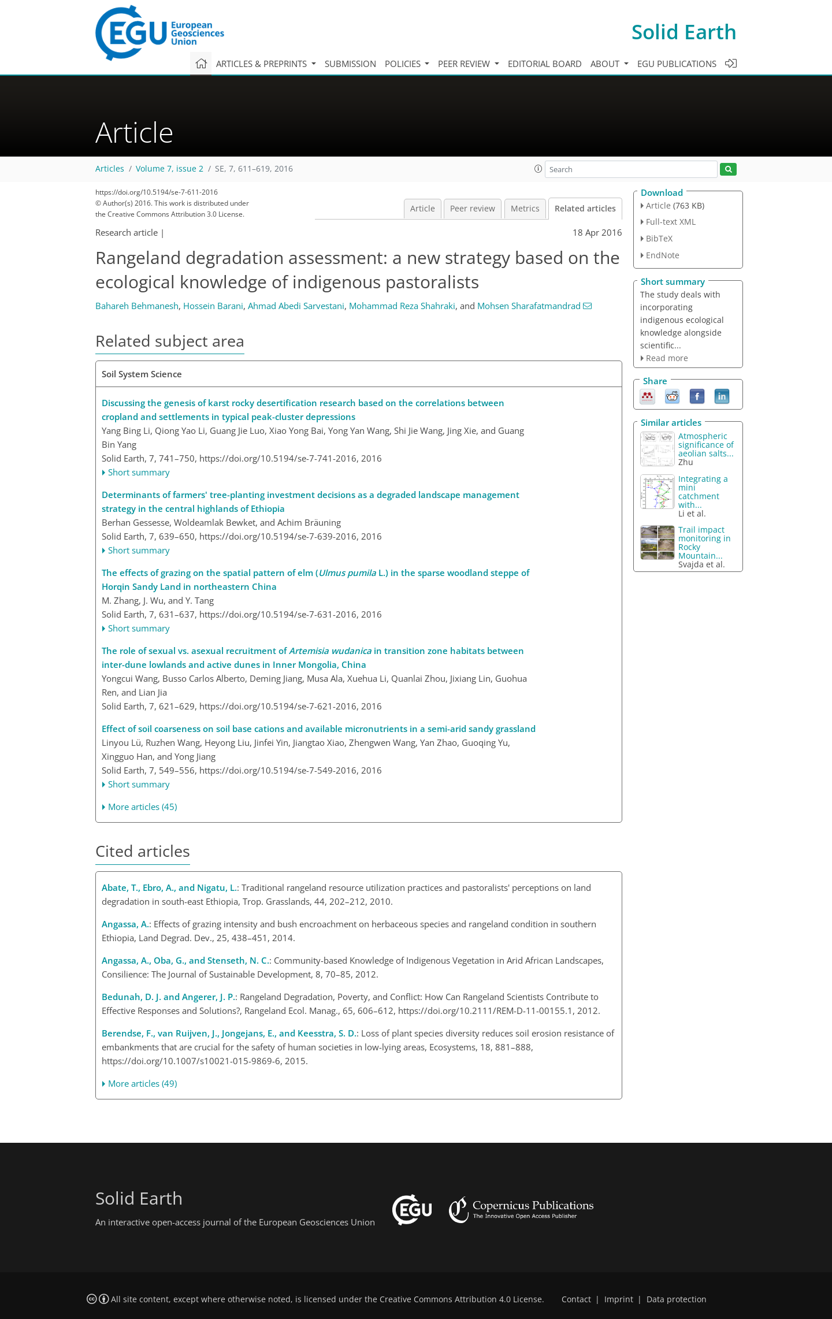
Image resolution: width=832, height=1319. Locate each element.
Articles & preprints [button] (262, 63)
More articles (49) (142, 1083)
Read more (667, 357)
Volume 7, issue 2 (169, 169)
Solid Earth (684, 31)
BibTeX (659, 238)
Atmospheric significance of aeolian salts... (706, 444)
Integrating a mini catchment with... (703, 491)
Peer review (472, 208)
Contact (576, 1299)
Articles (109, 169)
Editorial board (545, 63)
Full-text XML (671, 221)
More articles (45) (142, 806)
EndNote (662, 255)
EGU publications (676, 63)
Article (422, 208)
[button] (538, 169)
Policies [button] (404, 63)
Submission (350, 63)
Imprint (618, 1299)
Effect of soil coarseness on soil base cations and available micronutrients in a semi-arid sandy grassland (319, 728)
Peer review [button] (465, 63)
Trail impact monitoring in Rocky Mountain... (704, 542)
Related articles (585, 208)
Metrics (525, 208)
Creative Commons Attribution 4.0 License (461, 1299)
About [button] (606, 63)
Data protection (677, 1299)
